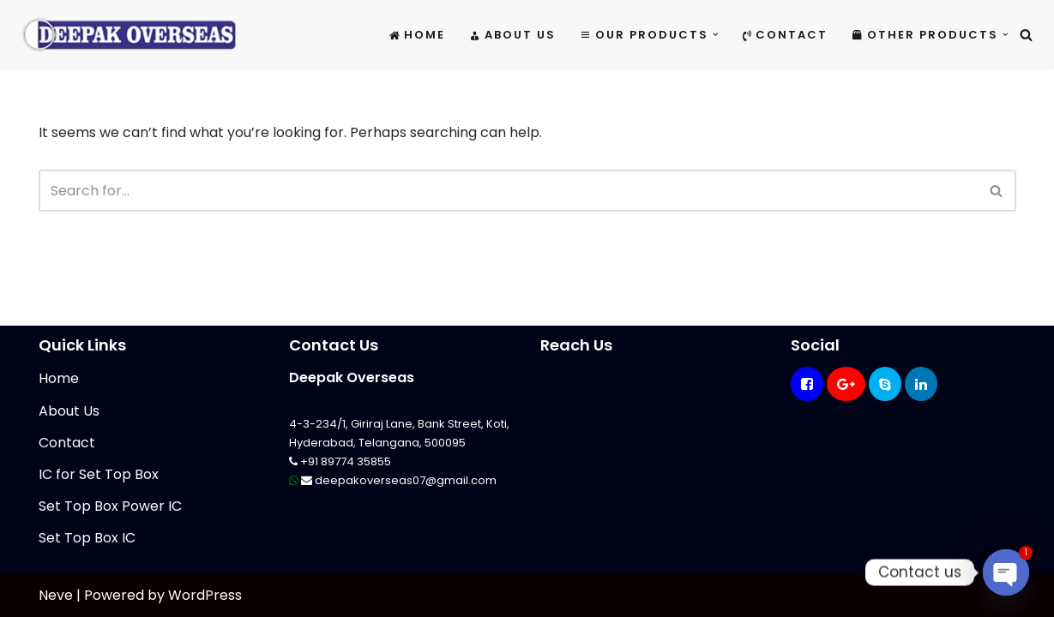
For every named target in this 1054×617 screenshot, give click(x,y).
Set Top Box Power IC (110, 506)
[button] (716, 35)
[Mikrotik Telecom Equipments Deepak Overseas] (128, 34)
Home (417, 35)
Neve (56, 595)
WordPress (205, 595)
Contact (785, 35)
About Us (512, 35)
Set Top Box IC (87, 538)
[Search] (1026, 34)
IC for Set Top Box (99, 474)
